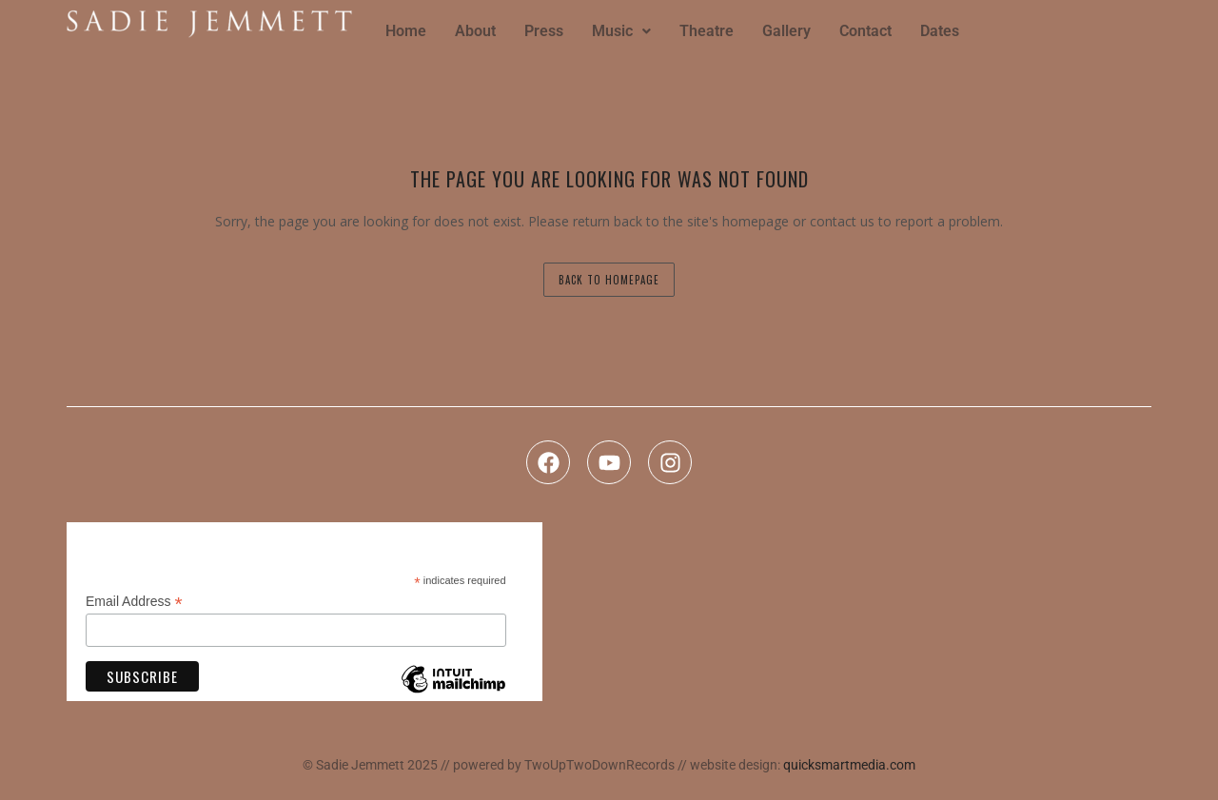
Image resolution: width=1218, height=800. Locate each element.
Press (543, 31)
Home (405, 31)
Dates (939, 31)
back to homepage (609, 279)
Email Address (134, 602)
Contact (865, 31)
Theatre (706, 31)
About (475, 31)
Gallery (786, 31)
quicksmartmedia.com (849, 764)
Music (621, 31)
